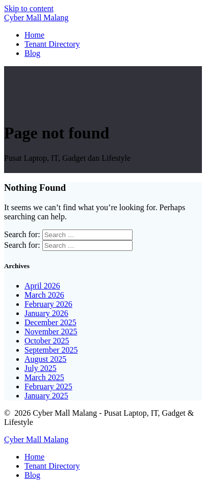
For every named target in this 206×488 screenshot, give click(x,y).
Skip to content (29, 8)
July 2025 (40, 368)
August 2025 (45, 359)
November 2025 (51, 331)
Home (34, 35)
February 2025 (48, 386)
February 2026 (48, 304)
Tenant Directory (52, 44)
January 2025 (46, 395)
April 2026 (42, 285)
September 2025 (51, 350)
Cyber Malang (36, 17)
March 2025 (44, 377)
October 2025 (46, 340)
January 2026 (46, 313)
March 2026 (44, 295)
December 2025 (50, 322)
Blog (32, 53)
